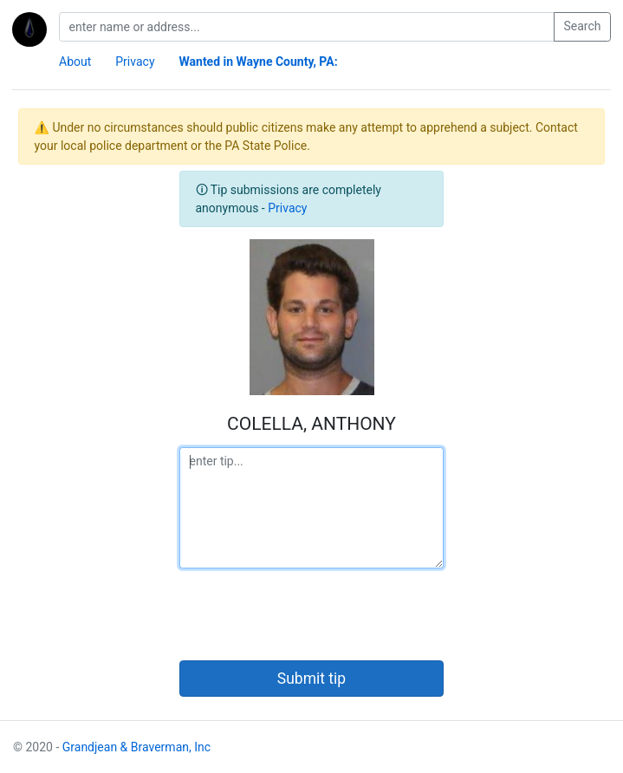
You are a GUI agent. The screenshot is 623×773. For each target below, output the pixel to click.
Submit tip (311, 678)
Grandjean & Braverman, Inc (136, 747)
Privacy (134, 61)
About (75, 61)
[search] (307, 27)
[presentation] (312, 614)
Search (581, 26)
